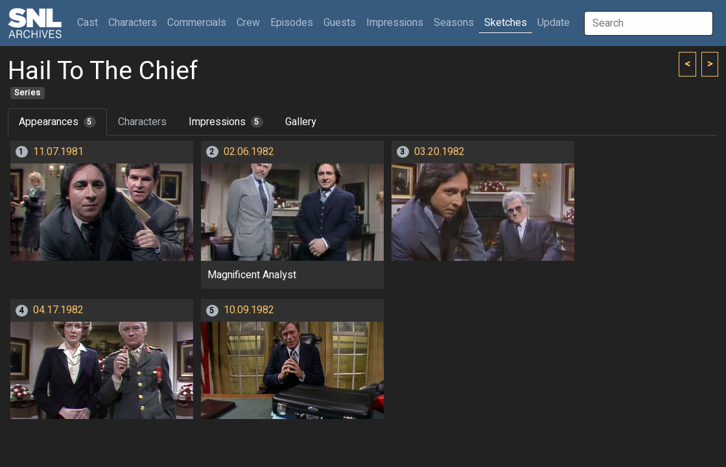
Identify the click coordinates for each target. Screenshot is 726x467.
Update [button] (553, 22)
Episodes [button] (291, 22)
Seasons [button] (454, 22)
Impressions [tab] (226, 122)
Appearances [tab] (57, 122)
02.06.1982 (249, 152)
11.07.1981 (58, 152)
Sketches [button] (505, 22)
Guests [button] (339, 22)
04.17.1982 (58, 310)
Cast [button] (90, 22)
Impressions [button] (394, 22)
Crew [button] (248, 22)
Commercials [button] (196, 22)
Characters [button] (132, 22)
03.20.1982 (439, 152)
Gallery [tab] (300, 122)
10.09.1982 (249, 310)
